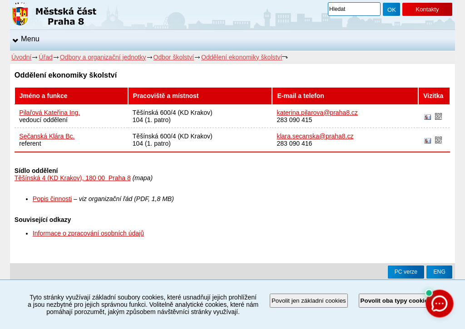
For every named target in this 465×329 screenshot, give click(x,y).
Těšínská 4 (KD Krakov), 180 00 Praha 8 (73, 178)
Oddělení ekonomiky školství (241, 57)
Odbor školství (173, 57)
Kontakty (427, 9)
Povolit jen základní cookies (309, 300)
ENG (439, 272)
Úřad (45, 57)
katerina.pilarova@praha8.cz (317, 112)
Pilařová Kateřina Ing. (49, 112)
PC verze (406, 272)
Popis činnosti (52, 198)
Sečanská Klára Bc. (46, 136)
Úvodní (21, 57)
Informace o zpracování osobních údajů (88, 233)
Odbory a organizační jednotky (103, 57)
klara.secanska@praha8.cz (315, 136)
